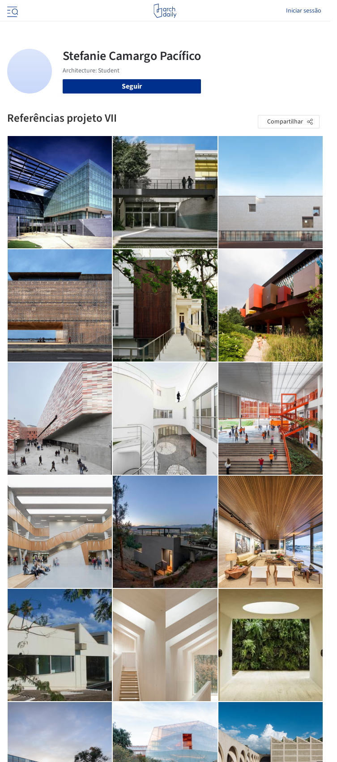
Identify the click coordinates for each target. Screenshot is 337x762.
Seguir (132, 86)
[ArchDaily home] (165, 11)
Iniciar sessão (303, 11)
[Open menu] (11, 10)
